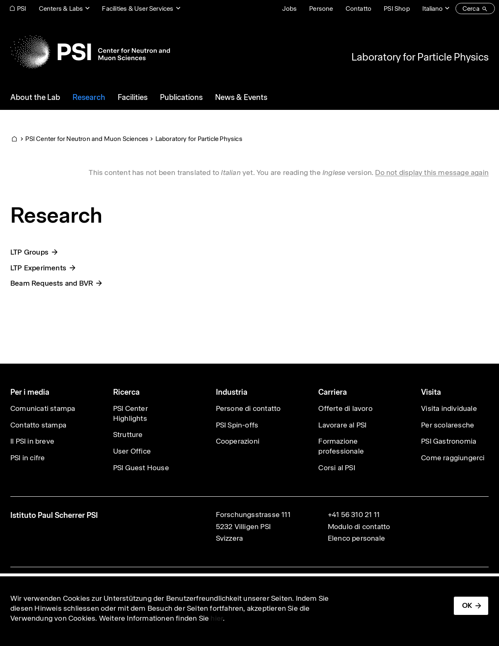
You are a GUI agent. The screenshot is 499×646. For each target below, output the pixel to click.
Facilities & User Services (137, 8)
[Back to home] (90, 51)
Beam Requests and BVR (51, 283)
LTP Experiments (38, 268)
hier (217, 618)
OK (467, 605)
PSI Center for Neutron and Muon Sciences (86, 138)
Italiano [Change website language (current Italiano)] (432, 8)
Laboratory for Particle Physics (420, 57)
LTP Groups (29, 252)
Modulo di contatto (359, 526)
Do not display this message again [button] (432, 172)
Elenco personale (356, 538)
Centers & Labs (61, 8)
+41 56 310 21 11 (354, 514)
